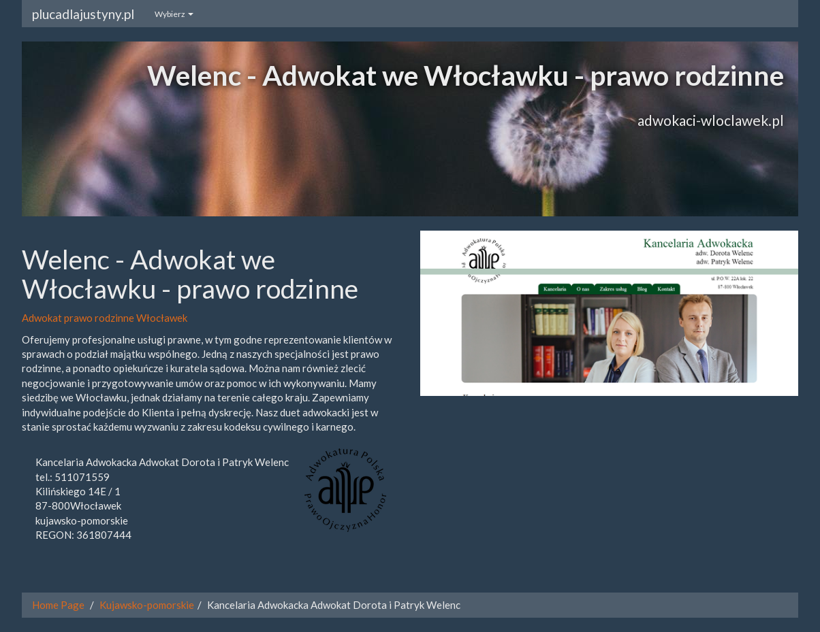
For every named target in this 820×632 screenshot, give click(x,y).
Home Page (58, 605)
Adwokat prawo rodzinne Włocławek (104, 318)
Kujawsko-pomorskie (146, 605)
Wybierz (174, 14)
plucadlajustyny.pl (83, 14)
